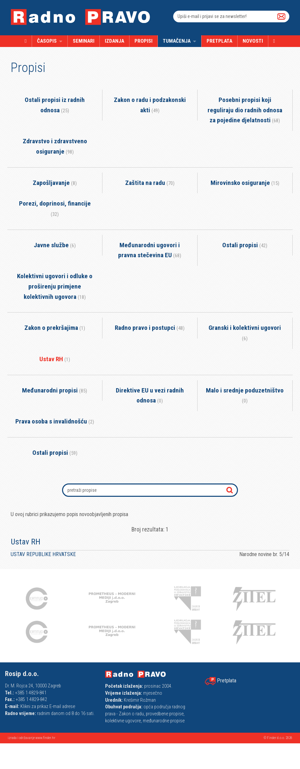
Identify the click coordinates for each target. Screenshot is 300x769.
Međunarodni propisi (54, 390)
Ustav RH (54, 359)
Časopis (47, 41)
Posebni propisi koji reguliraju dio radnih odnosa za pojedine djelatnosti (245, 110)
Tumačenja (177, 41)
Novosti (253, 41)
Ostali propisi (244, 245)
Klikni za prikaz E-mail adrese (47, 706)
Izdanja (114, 41)
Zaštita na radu (150, 183)
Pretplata (219, 41)
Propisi (143, 41)
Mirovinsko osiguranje (245, 183)
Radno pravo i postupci (150, 328)
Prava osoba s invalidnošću (54, 421)
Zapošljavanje (55, 183)
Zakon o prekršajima (54, 328)
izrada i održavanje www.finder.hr (31, 738)
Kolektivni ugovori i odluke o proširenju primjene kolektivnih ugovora (54, 286)
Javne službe (55, 245)
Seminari (83, 41)
